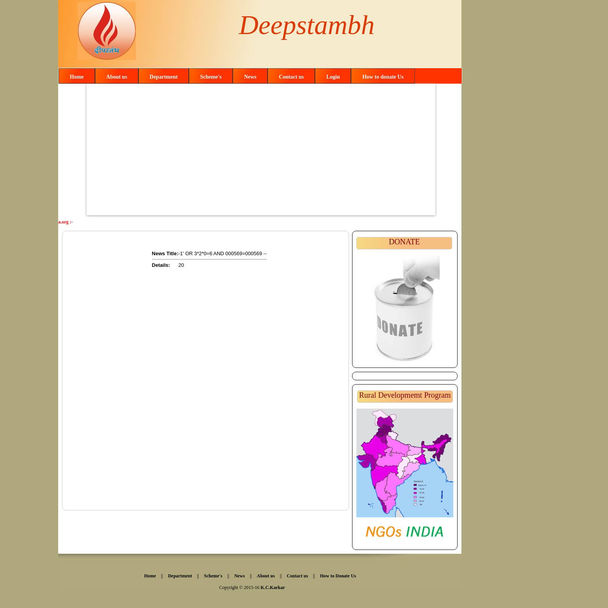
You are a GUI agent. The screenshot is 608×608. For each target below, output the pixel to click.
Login (333, 77)
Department (164, 77)
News (250, 77)
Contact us (291, 77)
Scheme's (210, 77)
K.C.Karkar (273, 587)
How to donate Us (382, 77)
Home (77, 77)
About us (116, 77)
